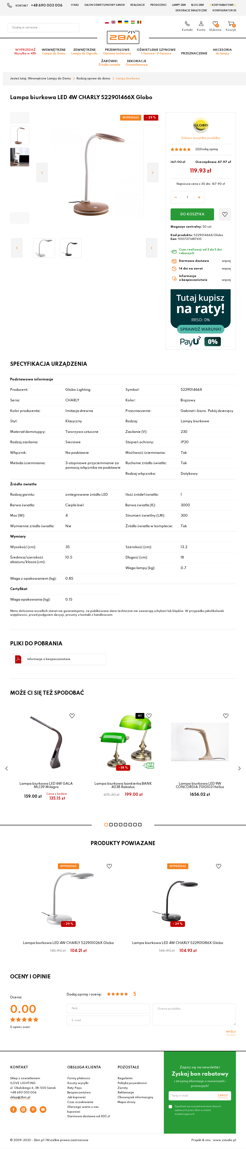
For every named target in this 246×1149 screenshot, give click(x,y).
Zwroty (122, 1089)
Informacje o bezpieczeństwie (48, 660)
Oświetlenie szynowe (156, 53)
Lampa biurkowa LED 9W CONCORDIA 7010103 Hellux (200, 786)
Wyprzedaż (25, 53)
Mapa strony (126, 1104)
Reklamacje (125, 1094)
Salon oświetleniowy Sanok (104, 5)
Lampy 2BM (179, 5)
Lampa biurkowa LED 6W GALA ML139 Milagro (46, 786)
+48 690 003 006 (46, 5)
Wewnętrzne (54, 53)
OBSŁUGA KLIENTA (84, 1069)
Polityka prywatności (132, 1085)
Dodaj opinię (209, 151)
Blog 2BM (197, 5)
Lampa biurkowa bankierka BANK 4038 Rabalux (123, 786)
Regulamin (125, 1080)
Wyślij (231, 1033)
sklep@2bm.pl (20, 1099)
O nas (75, 5)
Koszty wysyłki (77, 1085)
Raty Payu (74, 1089)
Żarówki (109, 64)
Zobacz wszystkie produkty (200, 139)
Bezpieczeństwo (79, 1094)
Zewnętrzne (84, 53)
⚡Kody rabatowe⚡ (222, 5)
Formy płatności (78, 1080)
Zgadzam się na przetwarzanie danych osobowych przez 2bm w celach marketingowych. (198, 1112)
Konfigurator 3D (224, 10)
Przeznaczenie (194, 55)
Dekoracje (137, 64)
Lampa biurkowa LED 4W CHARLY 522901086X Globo (177, 944)
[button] (19, 119)
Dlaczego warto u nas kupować (83, 1111)
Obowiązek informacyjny (135, 1099)
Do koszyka (192, 216)
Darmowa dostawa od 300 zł (88, 1118)
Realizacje (137, 5)
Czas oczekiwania (80, 1104)
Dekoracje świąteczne (191, 10)
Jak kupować (76, 1099)
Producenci (158, 5)
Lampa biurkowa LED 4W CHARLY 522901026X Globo (68, 944)
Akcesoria (222, 53)
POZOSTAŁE (128, 1069)
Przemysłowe (117, 53)
